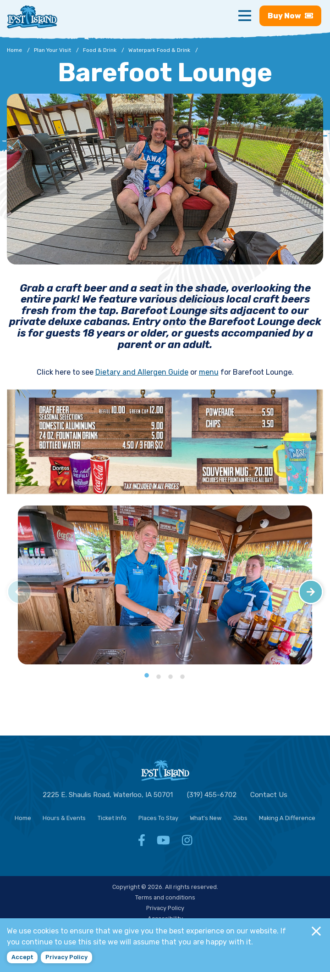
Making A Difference (287, 818)
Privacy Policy (165, 908)
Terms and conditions (165, 897)
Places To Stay (158, 818)
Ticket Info (112, 818)
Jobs (240, 818)
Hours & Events (64, 818)
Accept (22, 957)
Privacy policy (66, 957)
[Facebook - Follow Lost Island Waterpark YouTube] (163, 842)
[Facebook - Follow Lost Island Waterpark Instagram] (187, 842)
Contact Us (268, 795)
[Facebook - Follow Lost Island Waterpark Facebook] (141, 842)
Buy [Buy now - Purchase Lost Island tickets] (290, 15)
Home (23, 818)
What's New (205, 818)
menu (209, 372)
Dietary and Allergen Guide (141, 372)
